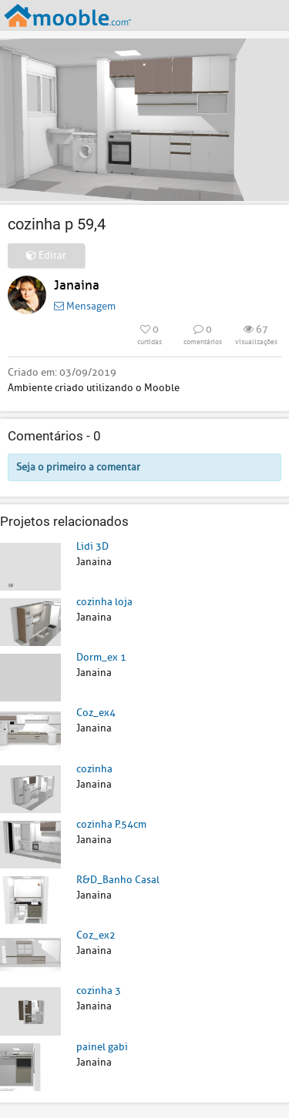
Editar (46, 255)
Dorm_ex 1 (101, 657)
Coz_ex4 (96, 712)
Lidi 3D (92, 546)
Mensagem (85, 306)
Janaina (76, 285)
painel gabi (102, 1046)
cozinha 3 (98, 990)
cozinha (94, 768)
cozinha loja (104, 601)
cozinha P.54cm (111, 824)
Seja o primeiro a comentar (78, 467)
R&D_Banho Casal (118, 879)
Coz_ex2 (96, 935)
